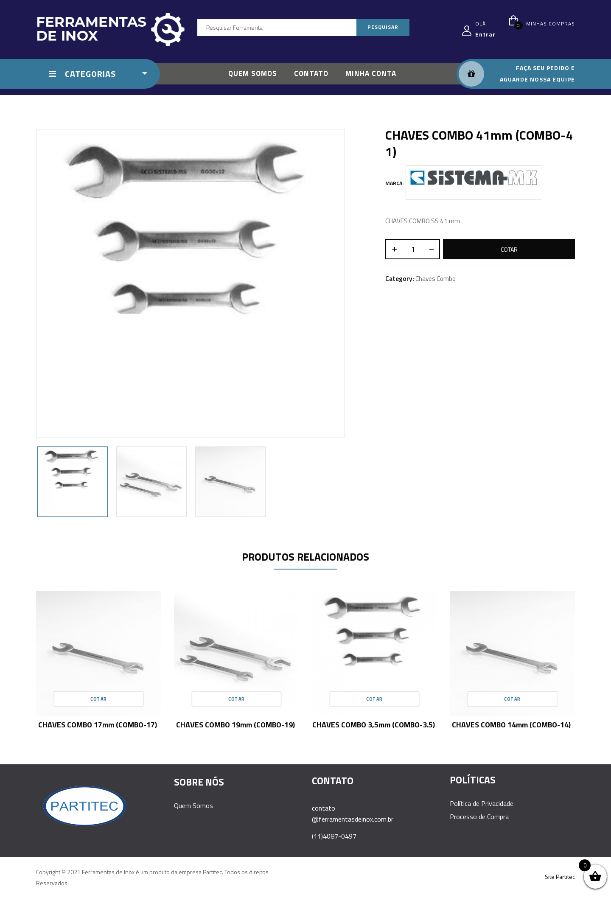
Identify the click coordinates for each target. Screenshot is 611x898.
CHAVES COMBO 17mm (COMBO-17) (97, 724)
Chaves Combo (435, 278)
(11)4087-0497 (334, 836)
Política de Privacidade (481, 803)
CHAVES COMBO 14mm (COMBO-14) (511, 724)
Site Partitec (560, 876)
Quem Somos (193, 805)
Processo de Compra (479, 816)
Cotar (509, 249)
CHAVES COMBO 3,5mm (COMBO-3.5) (373, 724)
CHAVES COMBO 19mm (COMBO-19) (235, 724)
